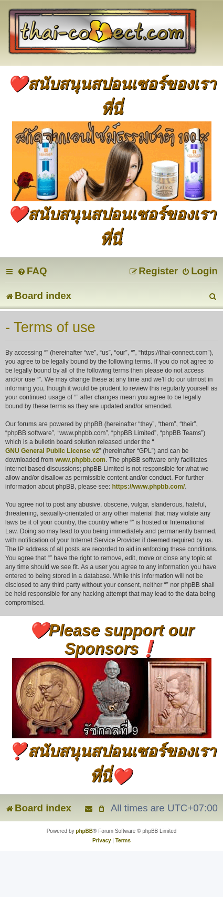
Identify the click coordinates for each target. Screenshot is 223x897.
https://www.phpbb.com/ (148, 486)
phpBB (84, 831)
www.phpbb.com (80, 459)
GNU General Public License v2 (52, 451)
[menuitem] (32, 271)
